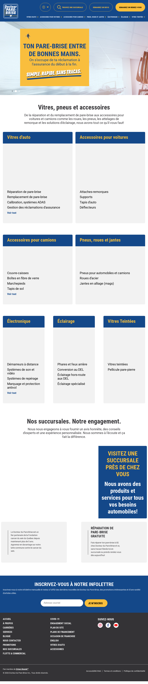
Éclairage (124, 17)
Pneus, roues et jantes (95, 17)
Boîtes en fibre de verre (23, 278)
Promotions (9, 645)
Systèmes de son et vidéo (20, 371)
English (54, 640)
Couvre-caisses (18, 273)
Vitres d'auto (31, 17)
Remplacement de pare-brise (27, 197)
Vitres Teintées (137, 17)
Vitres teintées (118, 364)
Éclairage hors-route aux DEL (71, 376)
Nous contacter (12, 640)
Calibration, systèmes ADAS (26, 202)
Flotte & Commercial (14, 653)
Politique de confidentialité (134, 671)
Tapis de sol (15, 288)
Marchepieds (16, 283)
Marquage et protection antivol (23, 385)
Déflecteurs (88, 207)
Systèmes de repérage (22, 378)
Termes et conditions (112, 671)
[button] (16, 91)
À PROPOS (8, 623)
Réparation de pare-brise (24, 192)
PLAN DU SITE (57, 627)
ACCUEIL (7, 619)
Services (7, 632)
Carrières (8, 627)
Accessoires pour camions (73, 17)
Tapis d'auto (88, 202)
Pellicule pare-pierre (121, 369)
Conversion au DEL (70, 369)
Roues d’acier (89, 278)
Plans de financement (62, 632)
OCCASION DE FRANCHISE (62, 636)
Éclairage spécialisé (71, 384)
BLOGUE (6, 636)
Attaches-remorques (94, 192)
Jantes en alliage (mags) (97, 283)
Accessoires (57, 649)
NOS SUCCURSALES (12, 649)
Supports (86, 197)
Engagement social (60, 623)
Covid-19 (54, 619)
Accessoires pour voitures (50, 17)
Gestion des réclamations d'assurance (33, 207)
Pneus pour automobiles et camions (105, 273)
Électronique (112, 17)
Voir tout (11, 212)
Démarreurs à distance (23, 364)
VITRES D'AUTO (57, 645)
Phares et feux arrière (72, 364)
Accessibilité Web (93, 671)
